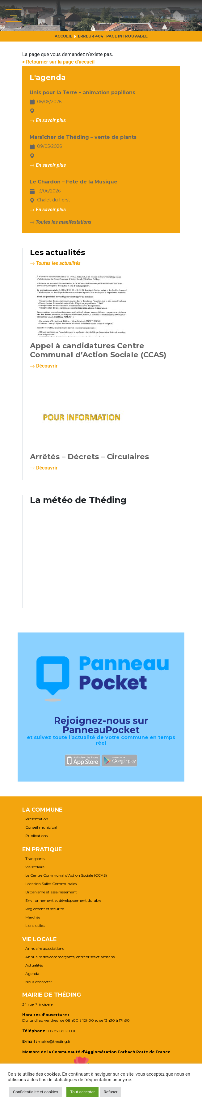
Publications (36, 836)
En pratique (42, 849)
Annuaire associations (44, 948)
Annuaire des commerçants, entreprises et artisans (70, 957)
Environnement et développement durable (63, 900)
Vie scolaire (34, 867)
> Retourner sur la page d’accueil (58, 62)
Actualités (34, 965)
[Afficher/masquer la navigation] (13, 15)
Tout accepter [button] (82, 1092)
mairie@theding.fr (54, 1041)
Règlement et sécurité (44, 909)
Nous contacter (38, 982)
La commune (42, 809)
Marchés (32, 917)
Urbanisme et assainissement (51, 892)
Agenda (32, 974)
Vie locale (39, 939)
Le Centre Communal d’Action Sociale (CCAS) (66, 875)
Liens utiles (34, 926)
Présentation (36, 819)
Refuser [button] (111, 1092)
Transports (34, 859)
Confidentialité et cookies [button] (35, 1092)
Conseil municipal (41, 827)
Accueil (63, 36)
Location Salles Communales (51, 884)
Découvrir (43, 366)
